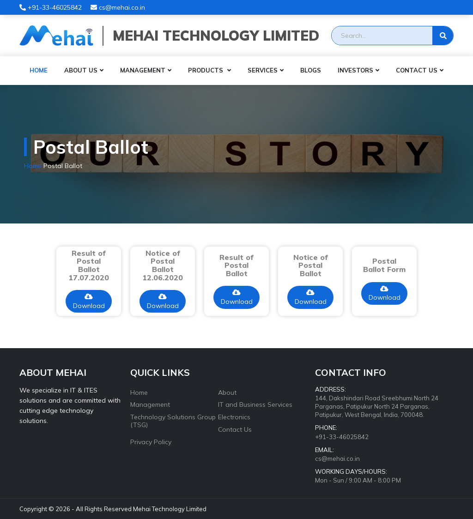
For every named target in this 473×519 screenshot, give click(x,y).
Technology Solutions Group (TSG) (173, 421)
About (227, 392)
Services (263, 70)
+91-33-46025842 (50, 7)
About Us (80, 70)
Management (142, 70)
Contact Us (416, 70)
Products (206, 70)
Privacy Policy (150, 442)
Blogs (310, 70)
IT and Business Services (255, 404)
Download (89, 301)
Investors (355, 70)
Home (39, 70)
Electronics (234, 417)
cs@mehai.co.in (118, 7)
